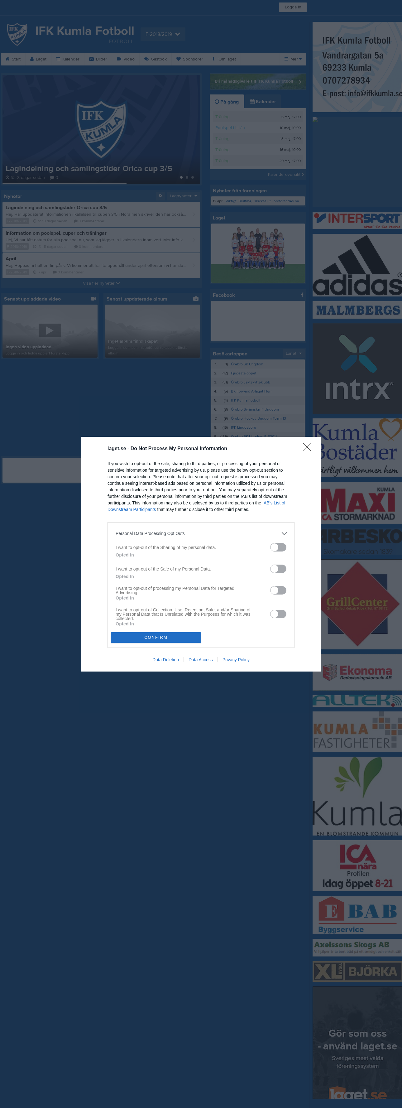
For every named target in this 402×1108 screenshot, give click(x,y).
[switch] (278, 547)
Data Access (201, 659)
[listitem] (201, 533)
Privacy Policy (236, 659)
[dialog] (201, 554)
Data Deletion (165, 659)
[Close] (309, 449)
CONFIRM (156, 637)
